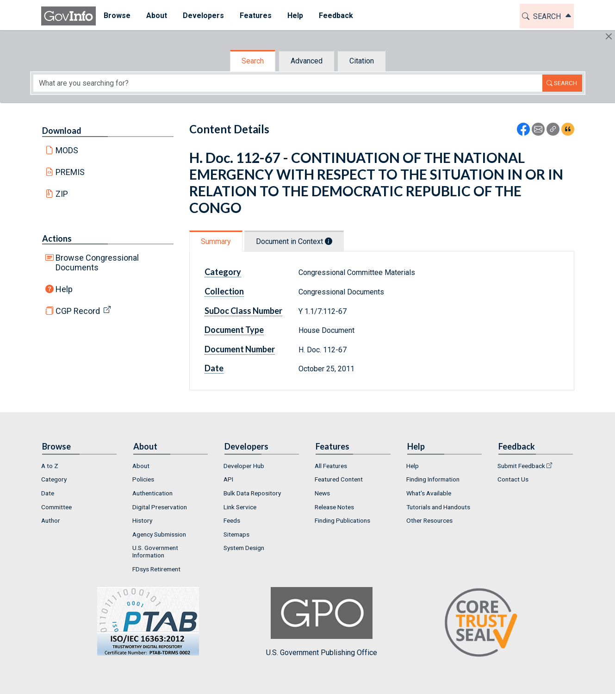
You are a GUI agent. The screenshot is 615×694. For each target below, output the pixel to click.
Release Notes (334, 507)
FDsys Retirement (156, 569)
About (140, 465)
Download (61, 130)
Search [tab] (253, 60)
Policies (143, 479)
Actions (57, 238)
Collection (224, 291)
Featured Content (339, 479)
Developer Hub (244, 465)
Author (50, 520)
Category (223, 272)
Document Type (234, 330)
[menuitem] (117, 16)
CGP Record (78, 311)
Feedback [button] (336, 15)
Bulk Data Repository (252, 493)
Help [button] (295, 15)
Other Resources (429, 520)
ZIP (62, 194)
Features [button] (256, 15)
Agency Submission (159, 534)
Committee (56, 507)
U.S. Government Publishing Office (321, 622)
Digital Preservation (159, 507)
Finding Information (433, 479)
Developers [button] (203, 15)
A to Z (49, 465)
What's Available (428, 493)
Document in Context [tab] (294, 241)
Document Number (240, 349)
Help (64, 289)
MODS (67, 150)
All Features (331, 465)
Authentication (152, 493)
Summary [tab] (216, 241)
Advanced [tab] (307, 60)
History (142, 520)
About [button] (156, 15)
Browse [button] (117, 15)
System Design (244, 547)
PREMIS (70, 172)
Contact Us (512, 479)
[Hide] (609, 36)
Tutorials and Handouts (438, 507)
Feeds (232, 520)
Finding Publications (342, 520)
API (228, 479)
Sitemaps (236, 534)
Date (214, 368)
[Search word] (287, 83)
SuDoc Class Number (243, 311)
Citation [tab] (361, 60)
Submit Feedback (521, 465)
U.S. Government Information (155, 551)
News (322, 493)
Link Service (240, 507)
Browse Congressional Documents (97, 262)
